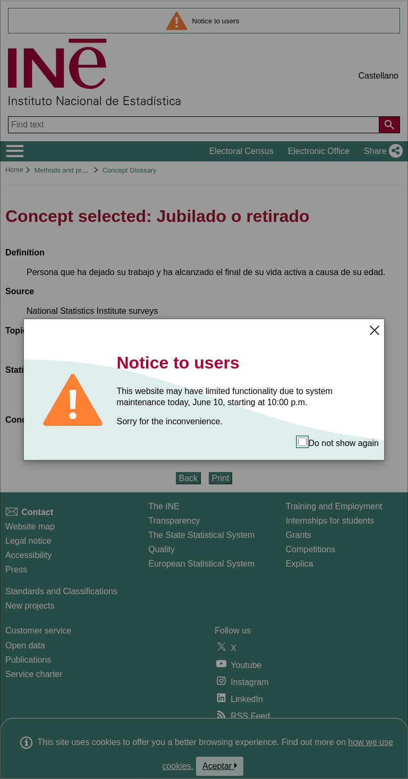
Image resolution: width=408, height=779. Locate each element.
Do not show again (338, 443)
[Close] (374, 329)
